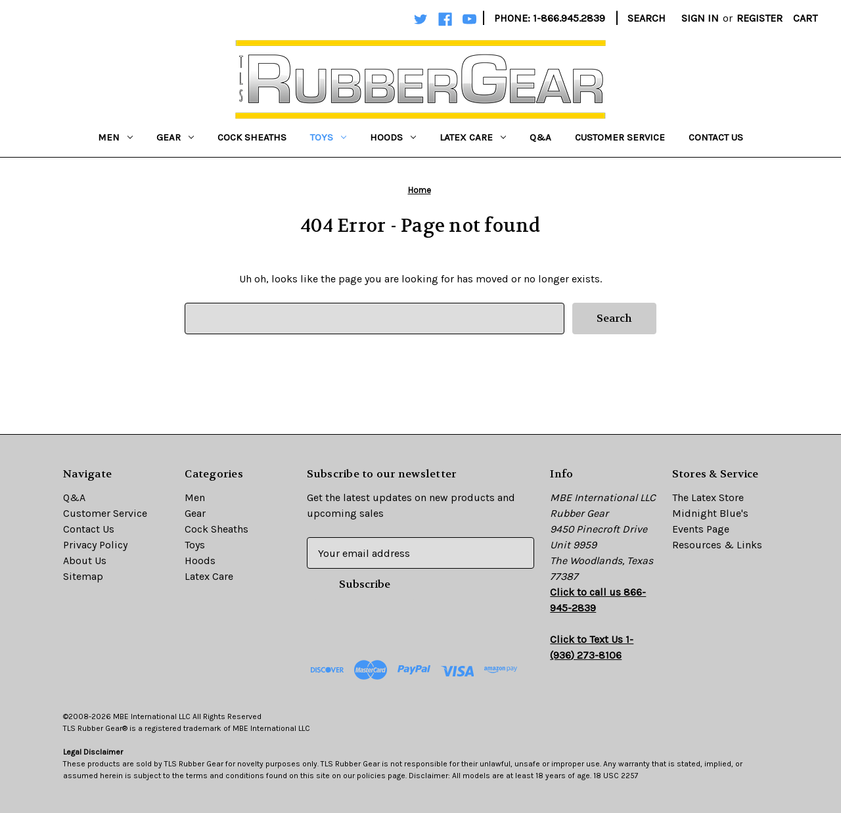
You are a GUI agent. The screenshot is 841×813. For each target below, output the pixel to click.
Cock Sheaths (251, 137)
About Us (84, 560)
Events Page (700, 529)
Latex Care (473, 137)
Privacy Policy (95, 544)
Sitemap (83, 576)
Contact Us (716, 137)
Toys (328, 137)
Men (115, 137)
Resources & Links (717, 544)
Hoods (393, 137)
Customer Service (620, 137)
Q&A (540, 137)
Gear (175, 137)
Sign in (700, 18)
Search (646, 18)
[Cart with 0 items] (805, 18)
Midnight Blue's (710, 513)
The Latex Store (708, 497)
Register (760, 18)
